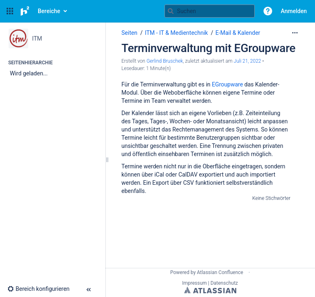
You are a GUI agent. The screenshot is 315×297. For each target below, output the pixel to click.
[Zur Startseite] (25, 11)
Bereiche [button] (49, 11)
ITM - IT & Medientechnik (176, 32)
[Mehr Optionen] (295, 33)
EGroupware (227, 84)
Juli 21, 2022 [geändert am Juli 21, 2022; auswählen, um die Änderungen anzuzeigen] (247, 61)
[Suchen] (170, 11)
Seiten (129, 32)
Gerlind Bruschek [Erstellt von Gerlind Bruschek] (164, 61)
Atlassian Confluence (220, 272)
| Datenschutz (223, 283)
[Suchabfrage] (209, 11)
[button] (10, 11)
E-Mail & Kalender (237, 32)
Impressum (194, 283)
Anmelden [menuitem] (294, 11)
